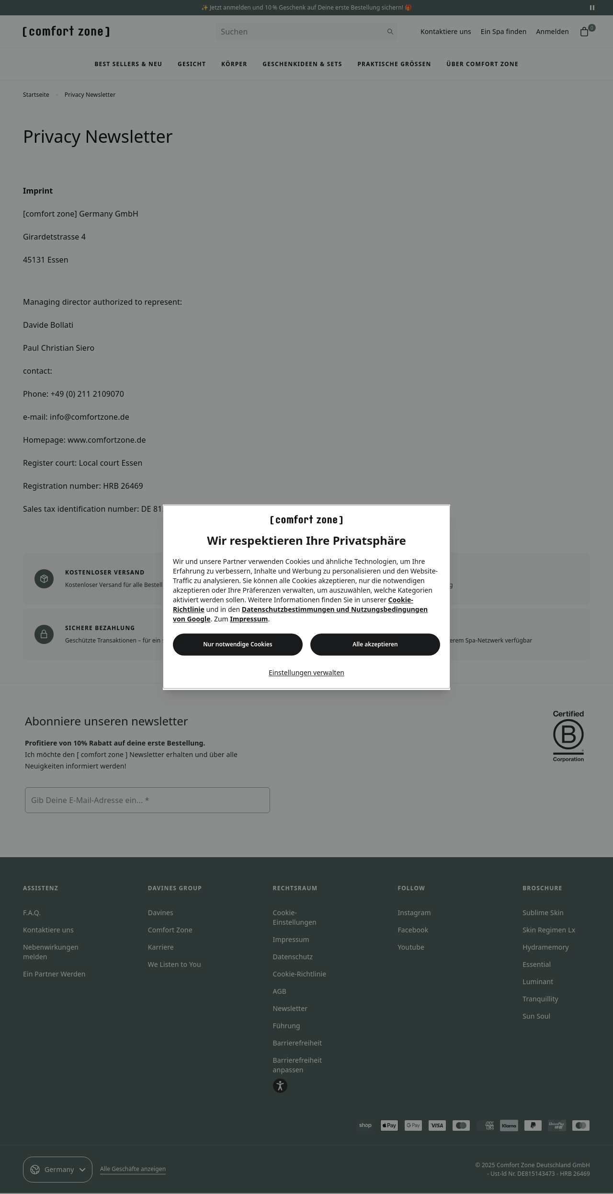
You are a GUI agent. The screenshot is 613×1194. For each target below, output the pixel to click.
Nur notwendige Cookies (237, 645)
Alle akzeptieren (374, 645)
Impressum (249, 619)
